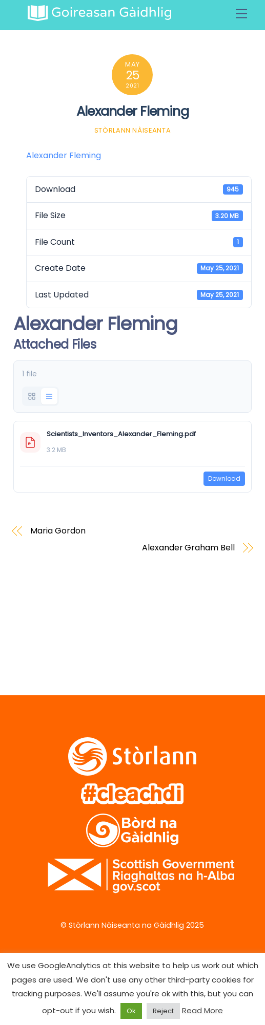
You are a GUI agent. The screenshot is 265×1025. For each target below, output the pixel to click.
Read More (202, 1010)
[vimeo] (93, 637)
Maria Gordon (57, 531)
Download (224, 478)
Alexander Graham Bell (188, 547)
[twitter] (27, 637)
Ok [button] (131, 1011)
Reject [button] (163, 1011)
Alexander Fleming (132, 111)
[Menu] (241, 14)
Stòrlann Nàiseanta (132, 130)
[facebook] (60, 637)
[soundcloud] (126, 637)
